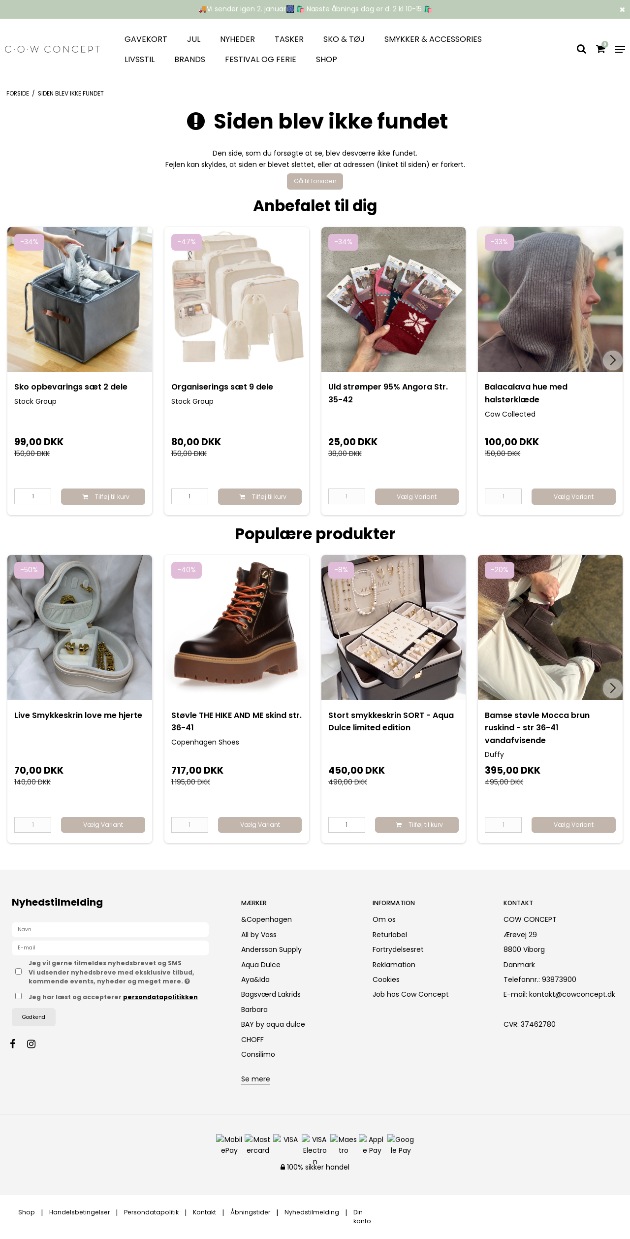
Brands (189, 59)
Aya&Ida (255, 979)
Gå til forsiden (315, 181)
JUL (193, 39)
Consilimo (258, 1054)
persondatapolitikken (160, 997)
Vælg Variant (417, 496)
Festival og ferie (260, 59)
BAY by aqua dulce (273, 1024)
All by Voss (259, 935)
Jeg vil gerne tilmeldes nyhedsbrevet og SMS (126, 972)
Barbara (254, 1009)
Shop (326, 59)
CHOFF (252, 1039)
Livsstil (140, 59)
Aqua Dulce (261, 965)
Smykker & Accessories (433, 39)
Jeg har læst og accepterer (113, 997)
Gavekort (146, 39)
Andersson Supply (271, 949)
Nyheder (237, 39)
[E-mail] (110, 947)
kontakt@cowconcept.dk (572, 994)
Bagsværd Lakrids (271, 994)
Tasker (289, 39)
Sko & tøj (344, 39)
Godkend (33, 1017)
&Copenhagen (266, 919)
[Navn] (110, 929)
